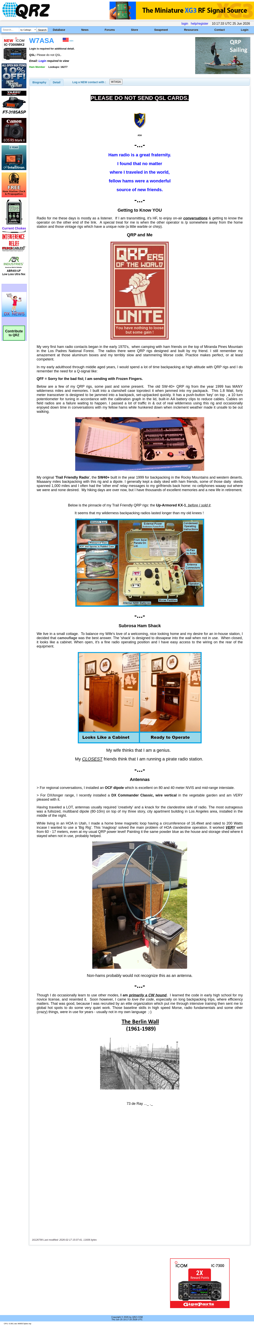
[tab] (39, 82)
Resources (191, 29)
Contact (220, 29)
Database (59, 29)
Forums (110, 29)
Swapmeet (161, 29)
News (85, 29)
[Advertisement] (92, 1283)
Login (244, 29)
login (184, 23)
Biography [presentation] (39, 82)
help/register (199, 23)
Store (134, 29)
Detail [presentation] (56, 82)
